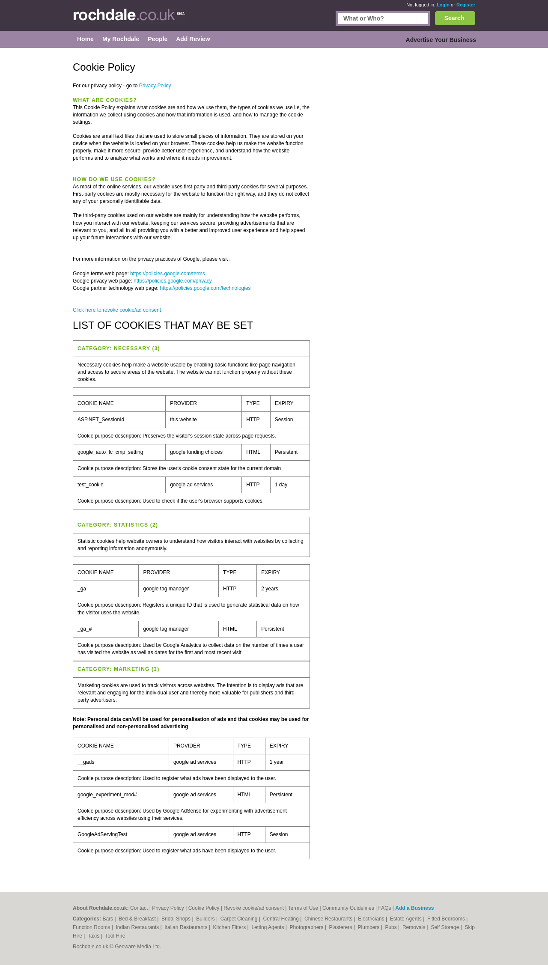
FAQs (384, 908)
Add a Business (414, 908)
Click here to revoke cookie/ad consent (117, 310)
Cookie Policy (204, 908)
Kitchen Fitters (230, 927)
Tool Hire (115, 936)
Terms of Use (303, 908)
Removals (414, 927)
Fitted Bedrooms (446, 919)
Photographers (307, 927)
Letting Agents (268, 927)
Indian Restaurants (138, 927)
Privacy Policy (155, 86)
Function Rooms (92, 927)
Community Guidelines (348, 908)
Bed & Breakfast (138, 919)
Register (465, 4)
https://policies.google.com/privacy (173, 281)
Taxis (94, 936)
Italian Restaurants (186, 927)
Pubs (391, 927)
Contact (139, 908)
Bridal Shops (176, 919)
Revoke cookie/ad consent (253, 908)
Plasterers (341, 927)
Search (454, 18)
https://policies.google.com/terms (167, 274)
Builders (206, 919)
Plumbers (369, 927)
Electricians (372, 919)
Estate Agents (406, 919)
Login (443, 4)
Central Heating (282, 919)
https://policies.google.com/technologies (205, 288)
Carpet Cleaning (239, 919)
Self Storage (445, 927)
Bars (108, 919)
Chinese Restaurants (329, 919)
